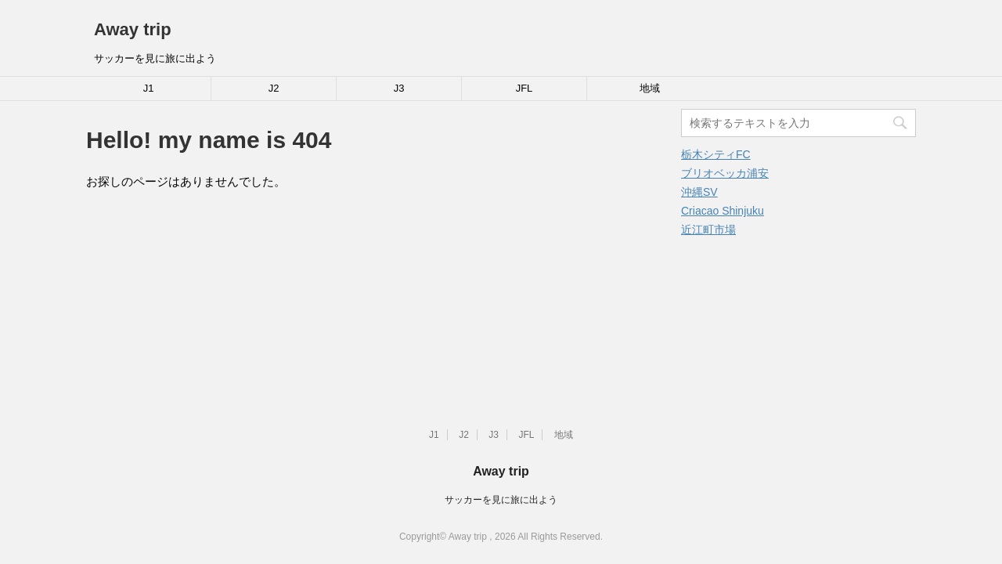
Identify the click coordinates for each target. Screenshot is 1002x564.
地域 (650, 88)
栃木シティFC (716, 154)
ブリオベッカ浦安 (725, 173)
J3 (399, 88)
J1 (148, 88)
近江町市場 (708, 229)
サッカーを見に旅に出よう (501, 499)
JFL (524, 88)
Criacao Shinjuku (722, 210)
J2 (274, 88)
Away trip (132, 29)
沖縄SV (699, 192)
